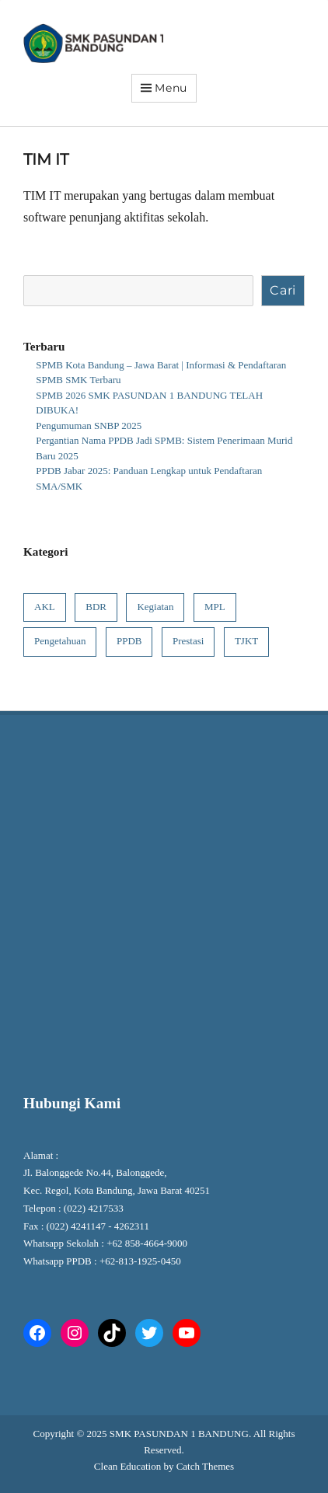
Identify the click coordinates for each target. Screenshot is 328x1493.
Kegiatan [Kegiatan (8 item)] (155, 606)
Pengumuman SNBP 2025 (88, 425)
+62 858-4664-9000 (146, 1243)
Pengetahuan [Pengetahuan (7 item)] (59, 641)
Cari (283, 290)
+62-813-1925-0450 (141, 1261)
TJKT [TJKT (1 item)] (246, 641)
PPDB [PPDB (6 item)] (129, 641)
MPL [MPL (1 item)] (214, 606)
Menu (171, 88)
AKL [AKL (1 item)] (44, 606)
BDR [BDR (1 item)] (95, 606)
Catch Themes (205, 1466)
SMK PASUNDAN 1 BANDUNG (179, 1433)
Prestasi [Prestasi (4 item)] (188, 641)
